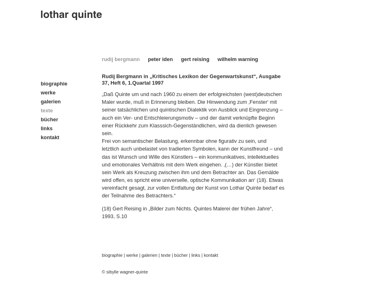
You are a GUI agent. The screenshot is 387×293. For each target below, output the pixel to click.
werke (48, 93)
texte (166, 255)
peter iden (160, 59)
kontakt (50, 137)
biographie (54, 84)
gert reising (195, 59)
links (47, 128)
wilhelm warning (238, 59)
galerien (51, 101)
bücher (49, 119)
